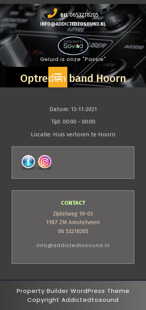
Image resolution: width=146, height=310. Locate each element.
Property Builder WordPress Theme (73, 291)
